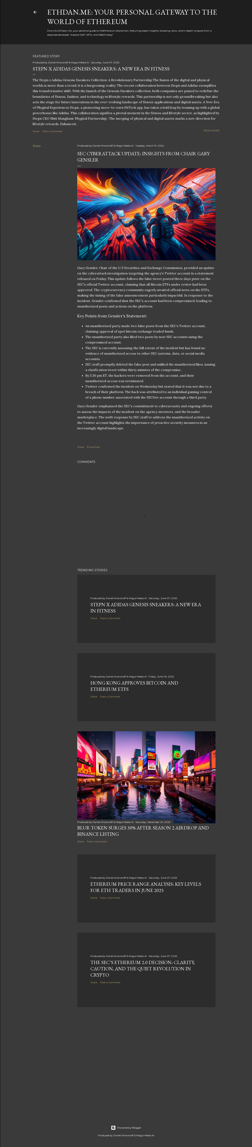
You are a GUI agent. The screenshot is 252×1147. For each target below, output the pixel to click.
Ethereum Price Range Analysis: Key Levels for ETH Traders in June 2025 (145, 887)
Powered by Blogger (126, 1127)
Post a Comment (52, 131)
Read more (212, 130)
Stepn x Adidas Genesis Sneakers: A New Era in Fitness (101, 69)
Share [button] (36, 131)
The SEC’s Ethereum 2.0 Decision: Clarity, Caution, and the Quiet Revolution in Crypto (142, 968)
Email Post (93, 447)
